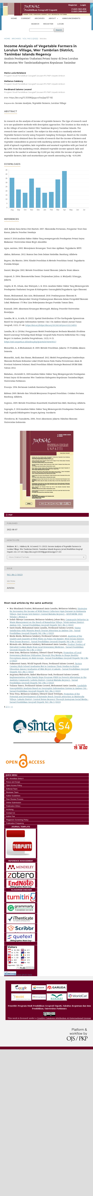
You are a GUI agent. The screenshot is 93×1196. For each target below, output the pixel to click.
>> (12, 706)
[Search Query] (41, 30)
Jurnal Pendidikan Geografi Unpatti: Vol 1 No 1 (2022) (48, 625)
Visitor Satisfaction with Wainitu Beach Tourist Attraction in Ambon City (45, 629)
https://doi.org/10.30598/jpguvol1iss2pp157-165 (31, 97)
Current (25, 18)
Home (14, 18)
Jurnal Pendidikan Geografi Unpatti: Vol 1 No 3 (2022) (35, 702)
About (52, 18)
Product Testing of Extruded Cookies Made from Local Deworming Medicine (47, 645)
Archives (40, 18)
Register (48, 24)
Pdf (10, 515)
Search (35, 24)
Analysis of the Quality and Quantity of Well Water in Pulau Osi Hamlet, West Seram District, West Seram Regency (47, 639)
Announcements (71, 18)
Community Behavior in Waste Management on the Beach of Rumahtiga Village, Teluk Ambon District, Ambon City (49, 622)
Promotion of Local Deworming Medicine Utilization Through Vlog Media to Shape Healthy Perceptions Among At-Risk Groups (45, 655)
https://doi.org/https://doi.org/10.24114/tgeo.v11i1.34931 (51, 325)
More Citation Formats (19, 557)
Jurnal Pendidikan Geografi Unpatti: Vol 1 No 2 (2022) (44, 681)
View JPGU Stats (24, 974)
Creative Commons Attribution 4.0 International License (64, 1018)
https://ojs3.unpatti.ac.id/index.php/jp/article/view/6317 (30, 341)
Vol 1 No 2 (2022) (30, 38)
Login (60, 24)
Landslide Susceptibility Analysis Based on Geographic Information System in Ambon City (48, 687)
